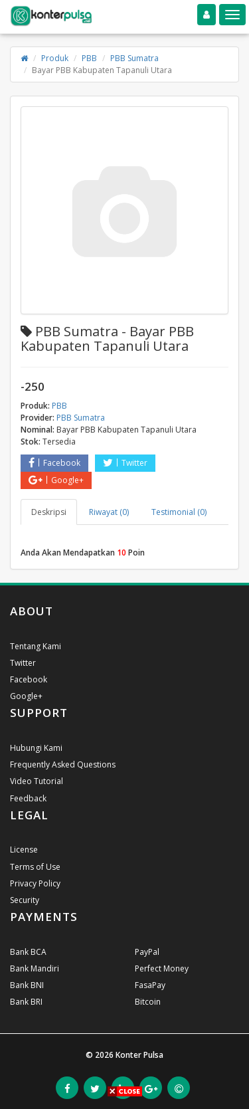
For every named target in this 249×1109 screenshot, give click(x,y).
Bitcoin (148, 1001)
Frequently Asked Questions (63, 764)
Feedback (28, 798)
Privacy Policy (35, 883)
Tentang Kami (35, 646)
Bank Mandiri (34, 968)
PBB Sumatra (134, 58)
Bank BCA (28, 952)
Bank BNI (27, 985)
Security (24, 900)
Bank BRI (26, 1001)
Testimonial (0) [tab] (179, 512)
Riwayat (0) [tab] (109, 512)
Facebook (54, 462)
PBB (89, 58)
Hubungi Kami (36, 748)
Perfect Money (162, 968)
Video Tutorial (36, 781)
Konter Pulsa (139, 1054)
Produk (54, 58)
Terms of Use (35, 866)
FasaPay (150, 985)
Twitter (125, 462)
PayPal (147, 952)
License (24, 849)
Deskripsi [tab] (48, 512)
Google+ (56, 480)
